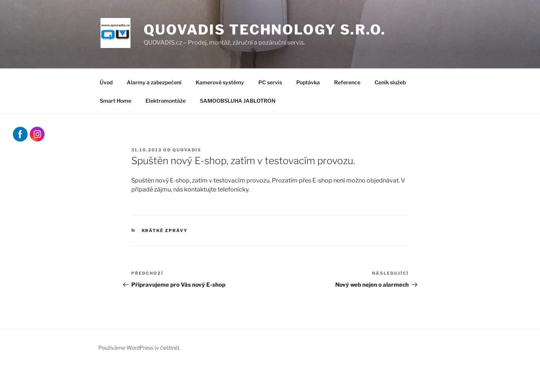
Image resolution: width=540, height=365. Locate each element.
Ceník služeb (390, 82)
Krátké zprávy (165, 230)
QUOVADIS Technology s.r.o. (265, 29)
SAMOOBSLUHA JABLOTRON (238, 100)
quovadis (186, 150)
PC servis (270, 82)
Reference (347, 82)
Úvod (106, 82)
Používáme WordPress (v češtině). (139, 347)
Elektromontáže (166, 100)
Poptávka (308, 82)
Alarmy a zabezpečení (154, 82)
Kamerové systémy (220, 82)
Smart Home (115, 100)
